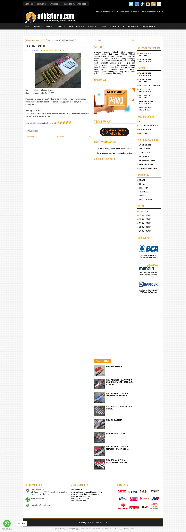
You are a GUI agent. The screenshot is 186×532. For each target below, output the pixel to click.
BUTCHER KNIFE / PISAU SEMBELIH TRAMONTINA (117, 448)
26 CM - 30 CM (145, 227)
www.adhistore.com (102, 52)
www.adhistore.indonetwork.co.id (85, 494)
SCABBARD (144, 157)
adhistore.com (36, 123)
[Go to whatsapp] (7, 523)
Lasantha (91, 529)
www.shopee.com (78, 501)
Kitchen (93, 25)
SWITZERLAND (145, 200)
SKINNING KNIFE (146, 164)
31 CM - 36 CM (145, 231)
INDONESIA (144, 192)
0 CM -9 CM (144, 211)
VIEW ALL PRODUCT (115, 366)
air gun (36, 40)
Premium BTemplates (104, 529)
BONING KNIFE (145, 145)
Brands (38, 25)
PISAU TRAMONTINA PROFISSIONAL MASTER (116, 461)
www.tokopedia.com (80, 498)
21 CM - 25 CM (145, 223)
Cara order (54, 4)
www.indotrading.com (80, 496)
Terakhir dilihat (102, 361)
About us (29, 4)
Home (27, 26)
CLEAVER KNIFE (145, 149)
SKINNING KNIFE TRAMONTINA (146, 102)
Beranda (60, 137)
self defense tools (48, 40)
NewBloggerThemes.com (125, 529)
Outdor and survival (110, 25)
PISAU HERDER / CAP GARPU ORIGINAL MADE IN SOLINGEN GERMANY (119, 382)
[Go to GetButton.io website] (7, 529)
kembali (30, 137)
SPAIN (141, 196)
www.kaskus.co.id (79, 490)
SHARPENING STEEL (147, 160)
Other (29, 32)
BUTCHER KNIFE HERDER (149, 85)
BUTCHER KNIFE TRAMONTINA (146, 90)
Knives (62, 25)
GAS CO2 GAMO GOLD (37, 46)
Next (89, 137)
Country (51, 25)
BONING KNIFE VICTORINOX (145, 80)
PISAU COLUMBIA (114, 420)
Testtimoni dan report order (75, 4)
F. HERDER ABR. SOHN (148, 125)
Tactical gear (149, 25)
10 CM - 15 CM (145, 215)
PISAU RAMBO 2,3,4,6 (115, 433)
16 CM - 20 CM (145, 219)
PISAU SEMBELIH (146, 153)
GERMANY (143, 188)
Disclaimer (41, 4)
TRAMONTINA (145, 129)
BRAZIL (142, 180)
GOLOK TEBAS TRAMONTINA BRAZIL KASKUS (114, 55)
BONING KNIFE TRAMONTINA (145, 60)
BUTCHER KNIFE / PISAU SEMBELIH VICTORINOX (117, 394)
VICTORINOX (144, 133)
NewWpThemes (66, 529)
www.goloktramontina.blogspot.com (86, 492)
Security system (131, 25)
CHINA (142, 184)
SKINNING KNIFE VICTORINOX (146, 54)
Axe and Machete (77, 25)
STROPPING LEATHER (148, 168)
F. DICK (142, 121)
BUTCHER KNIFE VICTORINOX (146, 96)
